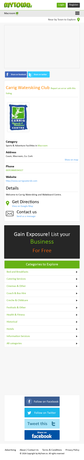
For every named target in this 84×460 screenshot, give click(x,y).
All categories (14, 343)
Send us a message (26, 216)
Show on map (71, 160)
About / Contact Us (29, 450)
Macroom (9, 13)
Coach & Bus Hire (16, 293)
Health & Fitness (16, 314)
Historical (12, 321)
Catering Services (16, 279)
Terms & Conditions (52, 450)
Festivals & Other (16, 307)
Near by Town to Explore (64, 20)
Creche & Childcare (17, 300)
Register (73, 4)
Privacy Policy (72, 450)
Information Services (18, 336)
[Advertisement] (42, 46)
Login (61, 4)
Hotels (10, 329)
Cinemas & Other (16, 286)
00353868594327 (14, 170)
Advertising (10, 450)
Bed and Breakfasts (17, 271)
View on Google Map (22, 206)
